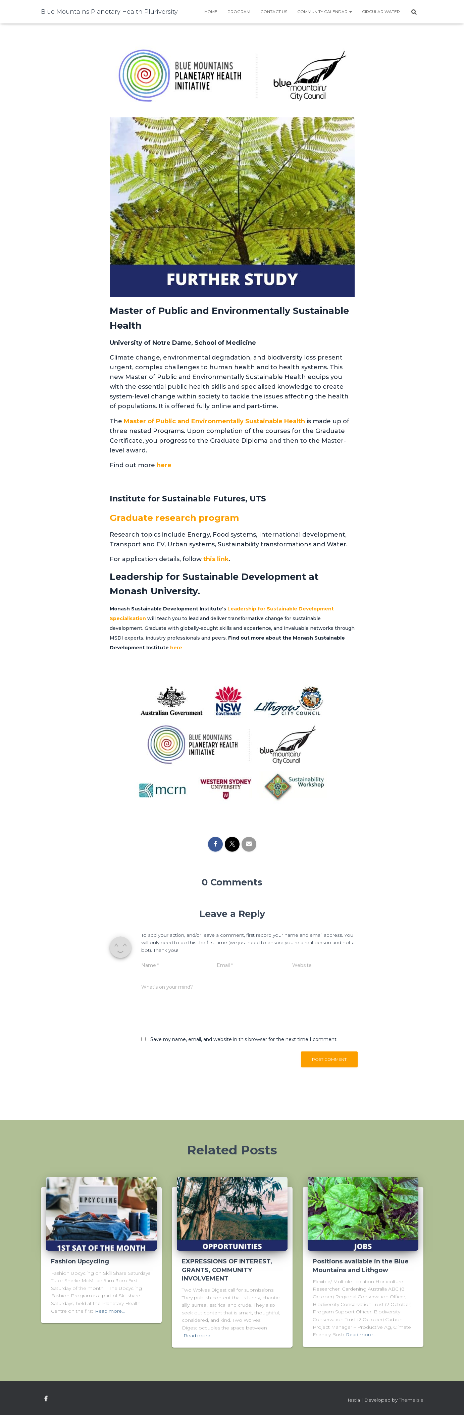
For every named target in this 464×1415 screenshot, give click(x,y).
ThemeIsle (411, 1400)
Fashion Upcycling (80, 1261)
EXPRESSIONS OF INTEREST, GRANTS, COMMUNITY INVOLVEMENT (227, 1270)
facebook (46, 1399)
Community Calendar (324, 11)
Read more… (110, 1311)
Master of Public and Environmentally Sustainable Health (214, 421)
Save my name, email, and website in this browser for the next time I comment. (244, 1039)
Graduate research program (176, 517)
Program (238, 11)
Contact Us (273, 11)
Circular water (381, 11)
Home (210, 11)
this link (216, 559)
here (164, 465)
